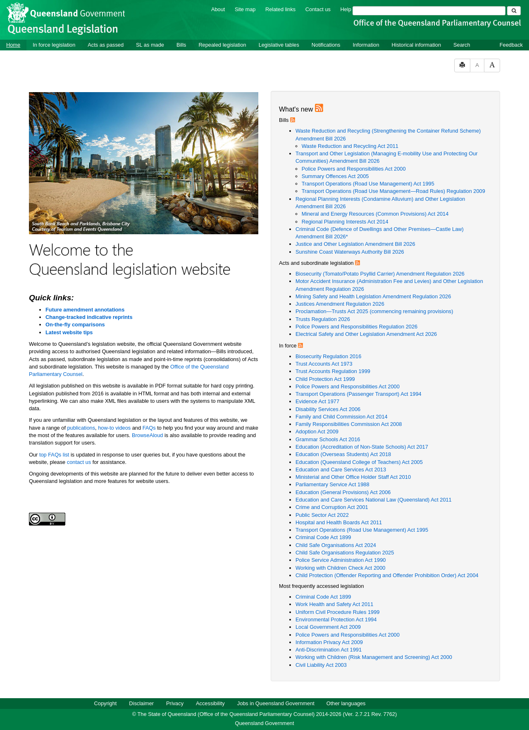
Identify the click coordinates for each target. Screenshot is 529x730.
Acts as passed (106, 45)
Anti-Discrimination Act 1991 (328, 650)
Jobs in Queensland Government (276, 703)
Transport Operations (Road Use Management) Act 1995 (368, 184)
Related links (280, 9)
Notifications (326, 45)
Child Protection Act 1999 (325, 379)
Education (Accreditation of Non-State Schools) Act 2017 (361, 447)
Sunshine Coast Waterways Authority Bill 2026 (349, 252)
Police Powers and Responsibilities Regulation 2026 (356, 326)
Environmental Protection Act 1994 (335, 619)
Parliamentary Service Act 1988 (332, 484)
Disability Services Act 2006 (327, 409)
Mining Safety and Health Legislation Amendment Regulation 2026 (373, 296)
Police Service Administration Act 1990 (340, 560)
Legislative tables (279, 45)
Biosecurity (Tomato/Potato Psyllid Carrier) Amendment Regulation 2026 (380, 274)
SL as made (150, 45)
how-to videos (115, 428)
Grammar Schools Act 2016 (327, 439)
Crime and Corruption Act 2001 (331, 507)
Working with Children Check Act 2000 (340, 568)
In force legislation (54, 45)
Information (366, 45)
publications (81, 428)
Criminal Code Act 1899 (323, 537)
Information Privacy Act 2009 (329, 642)
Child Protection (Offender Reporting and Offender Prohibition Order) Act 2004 (387, 575)
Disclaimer (141, 703)
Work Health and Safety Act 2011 (334, 604)
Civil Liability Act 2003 (321, 665)
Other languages (346, 703)
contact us (79, 462)
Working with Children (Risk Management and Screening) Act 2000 (373, 657)
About (218, 9)
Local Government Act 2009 (328, 627)
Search (461, 45)
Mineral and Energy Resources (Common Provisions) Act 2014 (375, 214)
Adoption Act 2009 (316, 431)
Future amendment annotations (84, 310)
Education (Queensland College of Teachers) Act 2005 (359, 462)
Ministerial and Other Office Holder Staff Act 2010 (353, 477)
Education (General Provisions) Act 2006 (343, 492)
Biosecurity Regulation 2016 (328, 356)
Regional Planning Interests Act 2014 (345, 222)
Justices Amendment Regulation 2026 (339, 304)
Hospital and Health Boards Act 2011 (338, 522)
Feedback (511, 45)
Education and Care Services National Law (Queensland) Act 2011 (373, 500)
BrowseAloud (147, 435)
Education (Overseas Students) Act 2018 (343, 454)
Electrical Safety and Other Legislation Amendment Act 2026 (366, 334)
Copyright (105, 703)
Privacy (174, 703)
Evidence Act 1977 (317, 401)
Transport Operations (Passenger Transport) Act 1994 (358, 394)
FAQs (150, 428)
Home (13, 45)
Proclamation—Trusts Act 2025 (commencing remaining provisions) (374, 311)
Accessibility (210, 703)
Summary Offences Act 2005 (335, 176)
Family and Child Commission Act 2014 (341, 417)
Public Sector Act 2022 (322, 515)
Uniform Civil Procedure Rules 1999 (337, 612)
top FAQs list (54, 455)
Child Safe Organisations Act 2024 (335, 545)
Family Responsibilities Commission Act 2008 (348, 424)
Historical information (416, 45)
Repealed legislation (222, 45)
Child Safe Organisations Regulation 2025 (344, 552)
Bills (181, 45)
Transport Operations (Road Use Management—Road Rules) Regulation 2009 (393, 191)
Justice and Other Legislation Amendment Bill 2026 (355, 244)
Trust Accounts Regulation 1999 (332, 371)
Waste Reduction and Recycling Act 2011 (350, 146)
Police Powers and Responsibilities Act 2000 (354, 169)
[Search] (429, 10)
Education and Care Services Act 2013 (340, 469)
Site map (245, 9)
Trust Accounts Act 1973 (324, 364)
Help (346, 9)
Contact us (318, 9)
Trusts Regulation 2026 (322, 319)
